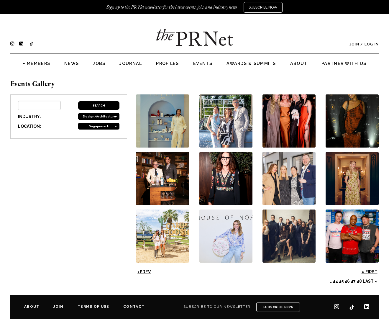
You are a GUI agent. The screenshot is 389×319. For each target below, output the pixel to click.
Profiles (167, 63)
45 (341, 281)
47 (353, 281)
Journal (130, 63)
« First (369, 271)
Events (203, 63)
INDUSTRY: (29, 116)
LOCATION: (29, 126)
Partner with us (343, 63)
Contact (134, 307)
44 (335, 281)
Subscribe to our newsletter (217, 307)
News (71, 63)
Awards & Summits (251, 63)
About (298, 63)
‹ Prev (144, 271)
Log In (372, 44)
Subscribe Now (263, 7)
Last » (370, 281)
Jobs (99, 63)
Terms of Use (93, 307)
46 (347, 281)
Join (354, 44)
